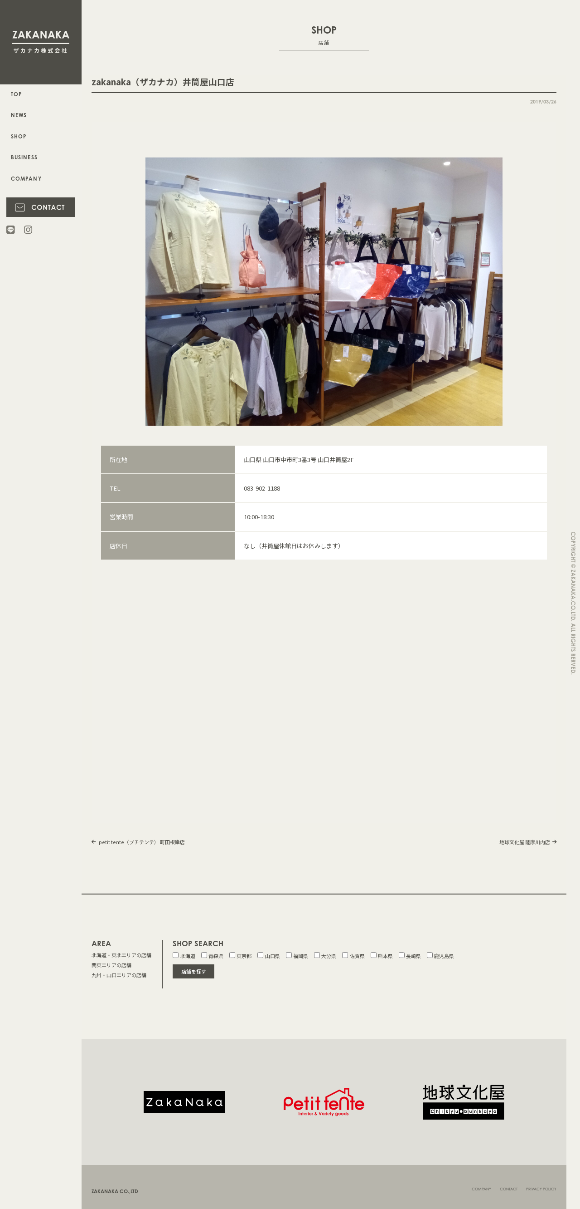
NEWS (18, 115)
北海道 (184, 955)
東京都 (240, 955)
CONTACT (509, 1184)
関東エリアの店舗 (111, 964)
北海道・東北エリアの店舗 (121, 954)
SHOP (18, 136)
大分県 (325, 955)
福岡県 (297, 955)
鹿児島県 (440, 955)
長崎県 (410, 955)
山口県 (268, 955)
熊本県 (382, 955)
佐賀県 (353, 955)
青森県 (212, 955)
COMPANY (25, 179)
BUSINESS (23, 157)
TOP (16, 94)
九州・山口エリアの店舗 (119, 974)
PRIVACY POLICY (541, 1184)
